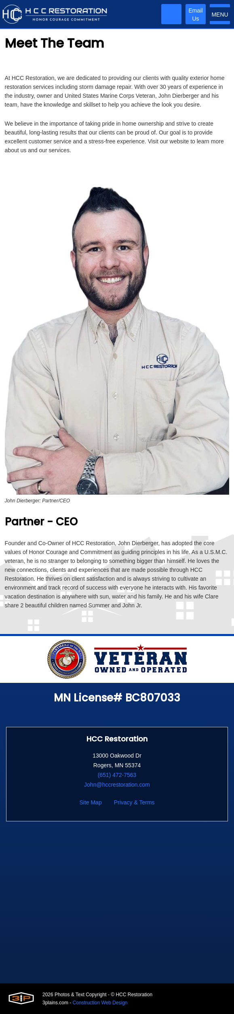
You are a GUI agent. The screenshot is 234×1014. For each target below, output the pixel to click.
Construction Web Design (100, 1003)
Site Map (90, 802)
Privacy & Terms (134, 802)
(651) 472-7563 (117, 775)
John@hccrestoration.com (117, 784)
